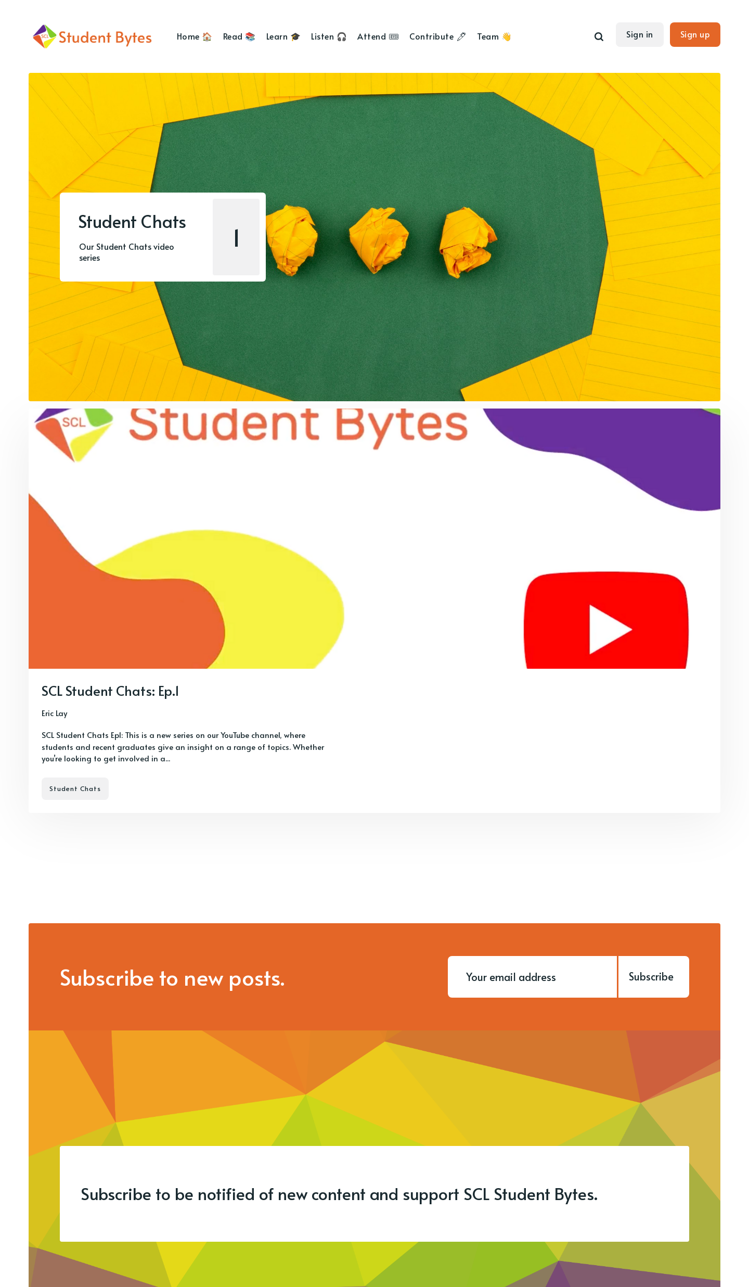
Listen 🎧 (329, 36)
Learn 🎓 (283, 36)
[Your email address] (532, 977)
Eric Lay (54, 712)
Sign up (695, 34)
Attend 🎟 (378, 36)
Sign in (639, 34)
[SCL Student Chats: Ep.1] (374, 611)
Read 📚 (239, 36)
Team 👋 (494, 36)
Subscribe (651, 976)
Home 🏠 (195, 36)
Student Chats (75, 788)
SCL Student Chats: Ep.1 (110, 690)
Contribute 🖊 (438, 36)
